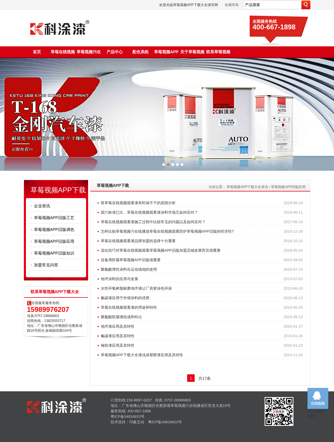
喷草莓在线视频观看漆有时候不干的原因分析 (138, 203)
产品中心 (115, 52)
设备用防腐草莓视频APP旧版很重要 (131, 260)
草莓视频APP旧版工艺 (54, 217)
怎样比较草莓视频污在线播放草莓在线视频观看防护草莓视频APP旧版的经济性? (167, 231)
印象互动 (136, 422)
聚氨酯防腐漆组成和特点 (121, 317)
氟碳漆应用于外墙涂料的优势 (125, 298)
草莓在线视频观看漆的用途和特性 (129, 307)
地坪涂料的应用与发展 (119, 279)
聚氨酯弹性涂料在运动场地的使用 (129, 269)
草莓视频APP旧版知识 (54, 253)
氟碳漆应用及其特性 (117, 336)
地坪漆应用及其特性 (117, 326)
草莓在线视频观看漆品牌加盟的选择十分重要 (138, 241)
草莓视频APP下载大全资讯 (247, 187)
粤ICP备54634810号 (128, 416)
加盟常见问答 (46, 265)
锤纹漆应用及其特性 (117, 345)
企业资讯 (42, 206)
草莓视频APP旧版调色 (54, 229)
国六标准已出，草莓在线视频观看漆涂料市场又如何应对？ (149, 212)
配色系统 (140, 52)
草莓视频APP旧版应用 (54, 241)
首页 (37, 52)
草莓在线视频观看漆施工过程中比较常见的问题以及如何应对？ (153, 222)
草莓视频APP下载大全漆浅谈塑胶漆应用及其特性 (142, 355)
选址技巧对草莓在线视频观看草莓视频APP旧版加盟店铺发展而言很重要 (161, 250)
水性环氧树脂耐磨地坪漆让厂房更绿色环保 (136, 288)
